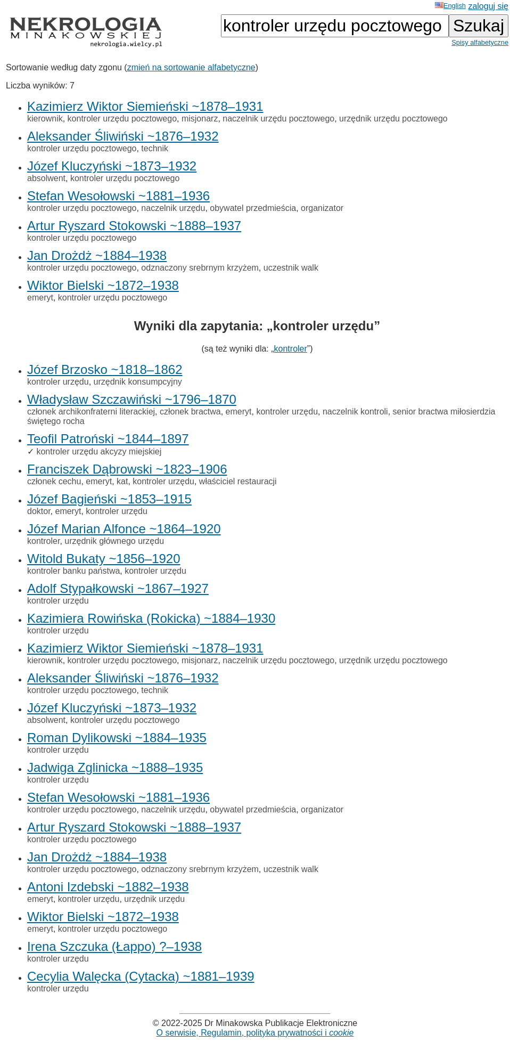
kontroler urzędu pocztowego (122, 118)
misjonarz (200, 118)
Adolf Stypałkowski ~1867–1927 (118, 588)
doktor (39, 511)
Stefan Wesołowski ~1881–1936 (118, 196)
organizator (322, 208)
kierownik (45, 118)
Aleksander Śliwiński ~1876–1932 (123, 136)
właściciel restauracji (238, 481)
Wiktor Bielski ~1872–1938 (103, 285)
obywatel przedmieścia (253, 208)
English (450, 6)
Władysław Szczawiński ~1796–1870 (131, 399)
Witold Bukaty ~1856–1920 (103, 558)
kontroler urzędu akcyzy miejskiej (98, 451)
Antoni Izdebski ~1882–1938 (108, 887)
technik (154, 148)
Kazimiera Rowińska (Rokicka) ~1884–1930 (151, 618)
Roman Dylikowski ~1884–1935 (117, 737)
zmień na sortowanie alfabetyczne (191, 67)
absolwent (46, 178)
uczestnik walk (291, 267)
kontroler (290, 348)
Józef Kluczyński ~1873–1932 (111, 166)
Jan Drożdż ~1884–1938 (97, 255)
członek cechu (54, 481)
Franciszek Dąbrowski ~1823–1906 (127, 469)
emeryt (40, 297)
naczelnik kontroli (355, 411)
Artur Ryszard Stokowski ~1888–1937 (134, 225)
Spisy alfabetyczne (479, 42)
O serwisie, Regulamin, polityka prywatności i (255, 1032)
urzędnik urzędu (154, 898)
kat (122, 481)
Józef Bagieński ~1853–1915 (109, 499)
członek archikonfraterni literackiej (91, 411)
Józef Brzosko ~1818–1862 (105, 369)
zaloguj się (488, 6)
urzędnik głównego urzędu (114, 541)
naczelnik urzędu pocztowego (278, 118)
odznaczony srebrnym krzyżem (200, 267)
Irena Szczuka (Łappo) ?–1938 (114, 946)
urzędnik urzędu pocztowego (393, 118)
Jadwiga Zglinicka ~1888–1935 (115, 767)
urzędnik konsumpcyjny (138, 381)
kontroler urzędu (58, 381)
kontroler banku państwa (73, 570)
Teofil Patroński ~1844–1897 (108, 439)
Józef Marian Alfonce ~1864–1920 (124, 529)
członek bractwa (190, 411)
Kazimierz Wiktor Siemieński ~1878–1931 (145, 106)
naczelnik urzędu (173, 208)
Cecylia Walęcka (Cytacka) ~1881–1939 (140, 976)
